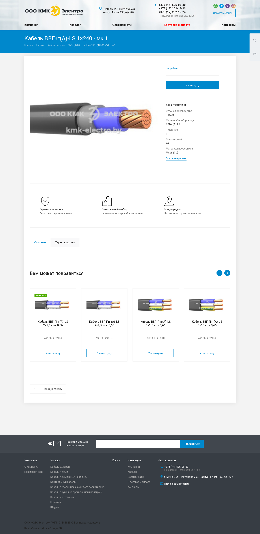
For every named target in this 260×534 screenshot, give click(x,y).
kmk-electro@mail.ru (176, 483)
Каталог (75, 25)
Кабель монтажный (62, 497)
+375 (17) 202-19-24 (172, 12)
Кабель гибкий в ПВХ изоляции (68, 476)
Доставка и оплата (176, 25)
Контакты (229, 25)
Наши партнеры (33, 471)
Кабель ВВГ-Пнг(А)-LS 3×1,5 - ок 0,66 (155, 323)
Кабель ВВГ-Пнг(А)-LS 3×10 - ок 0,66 (207, 323)
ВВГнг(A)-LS (74, 45)
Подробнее (171, 68)
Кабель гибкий (59, 471)
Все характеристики (176, 158)
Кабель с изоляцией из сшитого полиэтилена (77, 487)
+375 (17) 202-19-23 (172, 8)
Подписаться (192, 443)
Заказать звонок (222, 13)
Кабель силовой (56, 45)
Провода (55, 502)
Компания (31, 25)
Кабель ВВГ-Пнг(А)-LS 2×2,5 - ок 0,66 (104, 323)
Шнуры (54, 507)
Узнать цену (192, 85)
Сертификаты (122, 25)
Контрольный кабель (63, 481)
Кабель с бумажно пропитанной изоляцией (76, 492)
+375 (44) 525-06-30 (172, 5)
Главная (28, 45)
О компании (31, 466)
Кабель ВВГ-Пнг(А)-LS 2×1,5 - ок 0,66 (53, 323)
